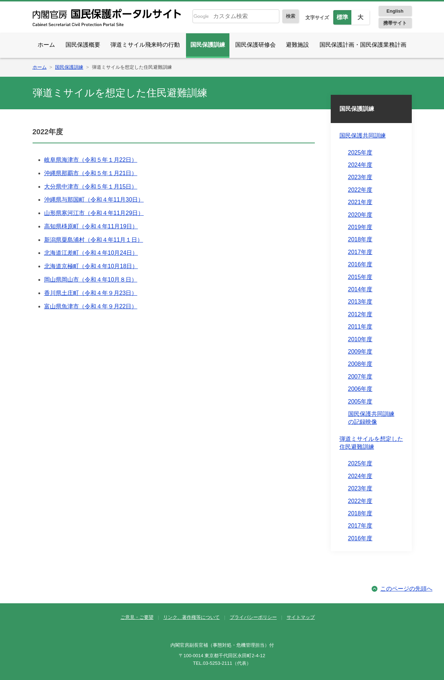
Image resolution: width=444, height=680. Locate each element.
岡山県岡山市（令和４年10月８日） (91, 279)
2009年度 (360, 352)
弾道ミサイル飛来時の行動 (145, 45)
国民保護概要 (82, 45)
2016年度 (360, 264)
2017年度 (360, 252)
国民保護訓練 (207, 45)
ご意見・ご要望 (136, 617)
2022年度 (360, 190)
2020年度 (360, 215)
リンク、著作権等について (191, 617)
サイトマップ (301, 617)
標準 (342, 17)
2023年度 (360, 177)
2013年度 (360, 302)
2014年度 (360, 289)
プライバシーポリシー (253, 617)
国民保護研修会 (255, 45)
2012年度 (360, 314)
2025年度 (360, 152)
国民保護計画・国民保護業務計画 (363, 45)
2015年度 (360, 277)
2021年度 (360, 202)
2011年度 (360, 327)
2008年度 (360, 364)
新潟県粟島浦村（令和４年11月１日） (93, 240)
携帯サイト (395, 23)
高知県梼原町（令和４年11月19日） (91, 226)
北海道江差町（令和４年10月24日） (91, 253)
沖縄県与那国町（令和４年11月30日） (94, 200)
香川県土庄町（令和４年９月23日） (91, 293)
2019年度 (360, 227)
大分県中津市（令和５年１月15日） (91, 186)
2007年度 (360, 376)
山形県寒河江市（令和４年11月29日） (94, 213)
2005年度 (360, 401)
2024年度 (360, 165)
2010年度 (360, 339)
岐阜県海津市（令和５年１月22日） (91, 160)
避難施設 (297, 45)
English (394, 11)
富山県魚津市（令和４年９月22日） (91, 306)
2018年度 (360, 239)
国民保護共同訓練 (362, 135)
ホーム (46, 45)
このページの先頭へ (406, 589)
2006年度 (360, 389)
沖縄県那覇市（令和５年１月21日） (91, 173)
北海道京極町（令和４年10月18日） (91, 266)
